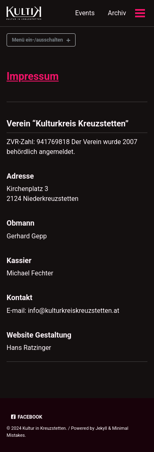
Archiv (117, 13)
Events (84, 13)
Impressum (33, 76)
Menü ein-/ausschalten (37, 40)
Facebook (26, 417)
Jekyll (101, 428)
